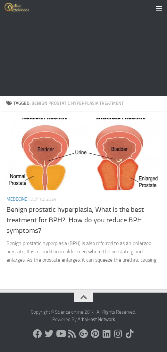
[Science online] (37, 333)
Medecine (16, 199)
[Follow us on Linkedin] (106, 333)
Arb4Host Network (96, 319)
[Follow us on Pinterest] (95, 333)
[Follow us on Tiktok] (129, 333)
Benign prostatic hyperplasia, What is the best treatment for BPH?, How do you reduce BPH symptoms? (75, 220)
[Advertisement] (83, 48)
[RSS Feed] (72, 333)
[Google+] (83, 333)
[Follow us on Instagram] (118, 333)
